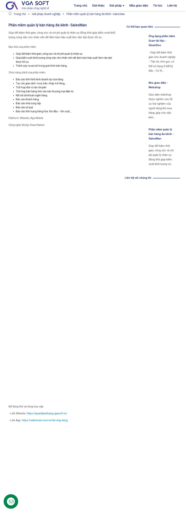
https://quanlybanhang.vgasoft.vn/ (47, 413)
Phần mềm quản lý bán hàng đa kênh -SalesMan (95, 14)
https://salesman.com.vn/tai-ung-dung (45, 420)
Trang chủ (19, 14)
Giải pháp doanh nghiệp (46, 14)
